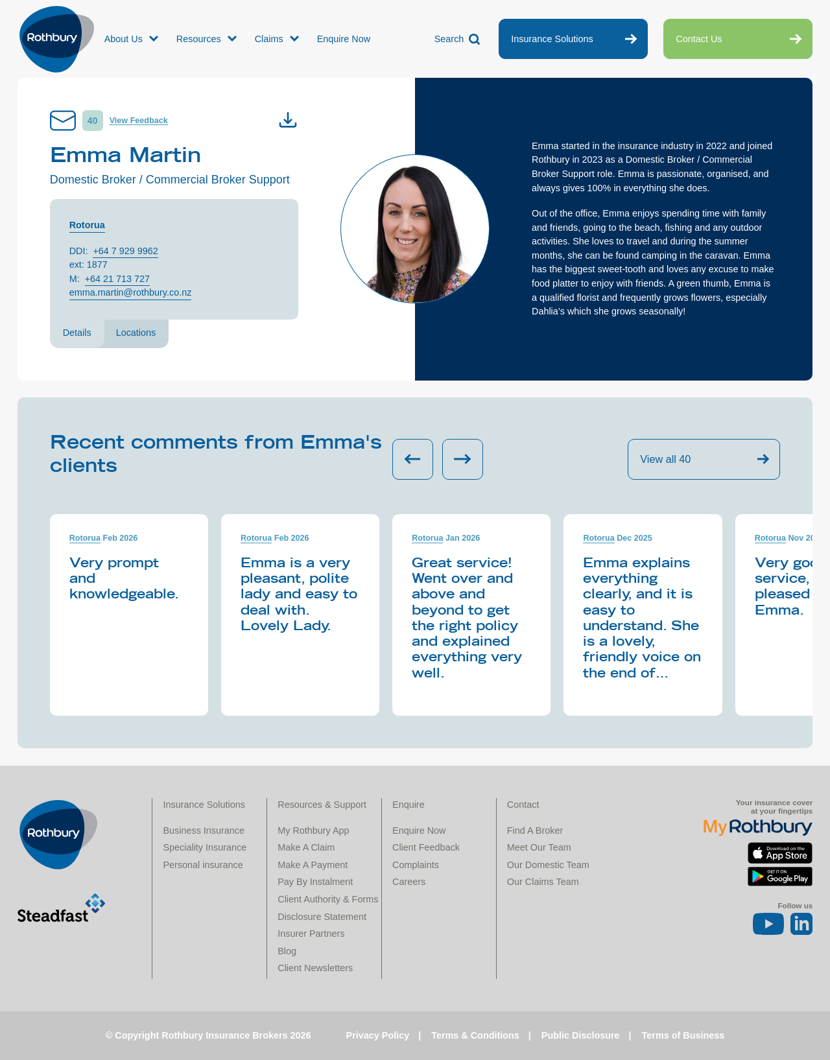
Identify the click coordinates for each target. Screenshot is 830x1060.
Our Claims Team (543, 882)
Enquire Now (343, 39)
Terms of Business (683, 1035)
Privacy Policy (378, 1035)
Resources (198, 39)
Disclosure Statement (322, 917)
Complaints (415, 865)
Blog (287, 951)
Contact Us (699, 39)
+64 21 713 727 (117, 279)
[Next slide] (462, 459)
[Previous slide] (412, 459)
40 (93, 120)
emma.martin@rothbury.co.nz (130, 292)
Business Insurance (203, 830)
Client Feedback (426, 847)
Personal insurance (203, 865)
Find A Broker (535, 830)
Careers (408, 882)
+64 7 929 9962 (125, 251)
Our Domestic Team (548, 865)
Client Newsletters (315, 968)
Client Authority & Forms (328, 899)
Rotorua (87, 225)
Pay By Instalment (315, 882)
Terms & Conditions (475, 1035)
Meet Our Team (539, 847)
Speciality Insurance (204, 847)
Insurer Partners (311, 933)
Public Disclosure (580, 1035)
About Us (123, 39)
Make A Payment (313, 865)
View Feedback (139, 120)
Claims (269, 39)
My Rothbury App (313, 830)
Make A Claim (306, 847)
